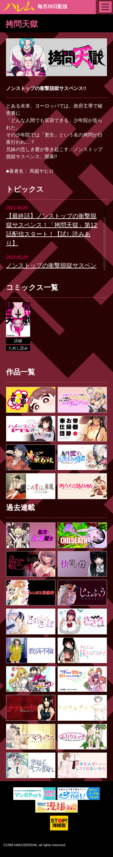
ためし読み (18, 348)
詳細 (18, 341)
